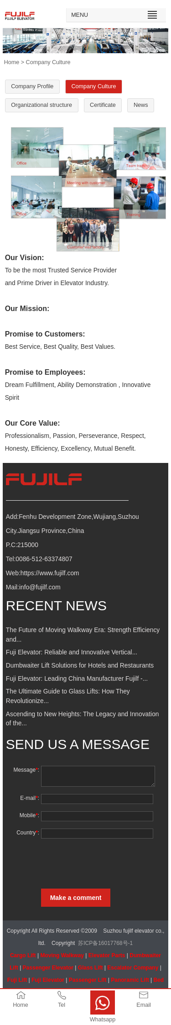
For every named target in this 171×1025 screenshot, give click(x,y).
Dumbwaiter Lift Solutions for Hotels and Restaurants (80, 665)
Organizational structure (41, 105)
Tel (61, 1005)
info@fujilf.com (40, 587)
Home (12, 62)
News (141, 105)
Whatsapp (103, 1019)
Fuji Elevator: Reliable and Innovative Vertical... (71, 652)
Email (143, 1005)
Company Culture (94, 86)
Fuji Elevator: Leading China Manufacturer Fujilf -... (77, 678)
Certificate (103, 105)
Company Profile (32, 86)
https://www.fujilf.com (50, 573)
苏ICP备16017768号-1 (105, 943)
